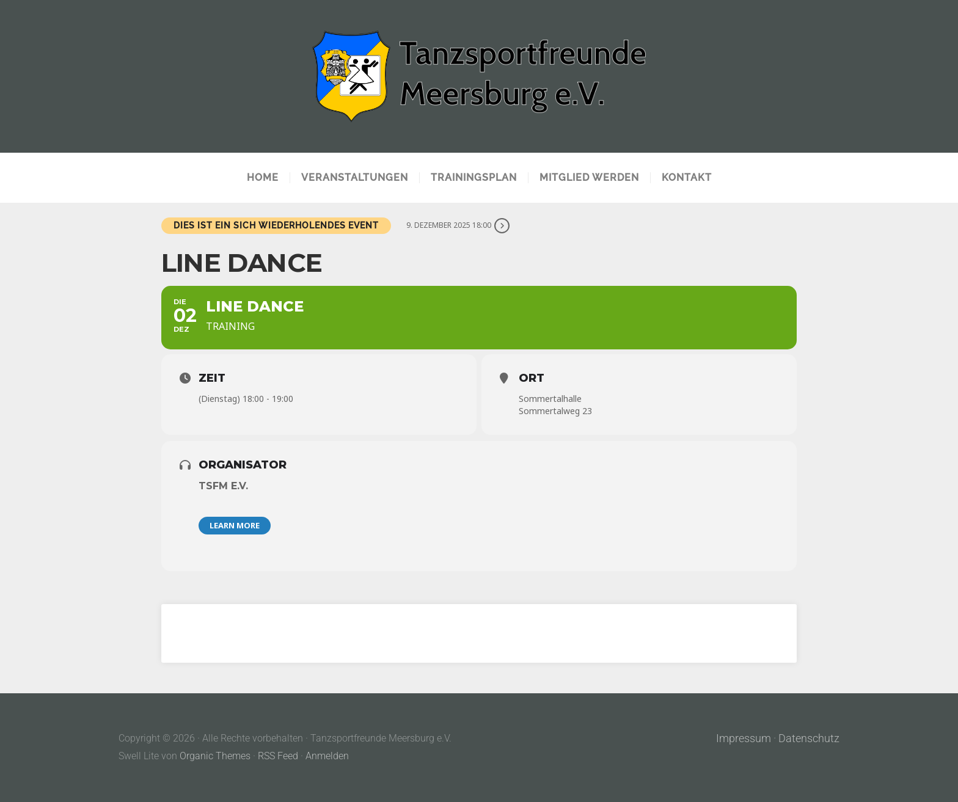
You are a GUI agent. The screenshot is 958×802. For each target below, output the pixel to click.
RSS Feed (278, 756)
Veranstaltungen (354, 177)
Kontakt (687, 177)
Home (263, 177)
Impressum (743, 738)
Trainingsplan (474, 177)
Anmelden (327, 756)
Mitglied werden (589, 177)
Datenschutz (808, 738)
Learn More (235, 525)
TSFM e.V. (223, 486)
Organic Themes (215, 756)
